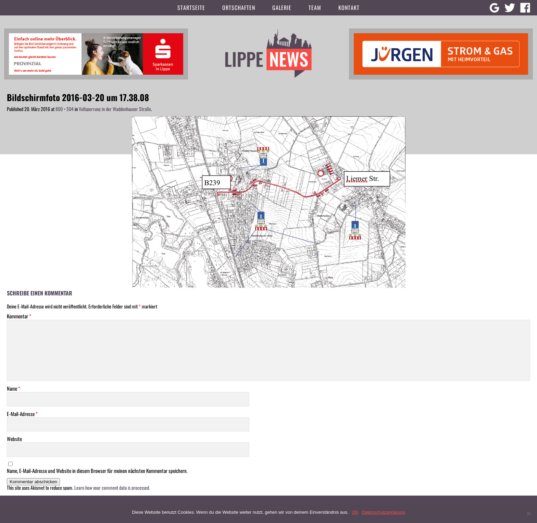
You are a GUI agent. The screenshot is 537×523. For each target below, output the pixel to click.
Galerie (281, 7)
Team (315, 7)
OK (355, 512)
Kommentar (19, 316)
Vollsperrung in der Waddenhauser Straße (115, 108)
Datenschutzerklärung (383, 512)
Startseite (191, 7)
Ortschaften (238, 7)
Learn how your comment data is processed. (112, 487)
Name (13, 388)
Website (14, 438)
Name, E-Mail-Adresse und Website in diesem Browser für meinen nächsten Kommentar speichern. (97, 470)
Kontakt (349, 7)
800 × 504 (64, 108)
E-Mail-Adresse (22, 413)
